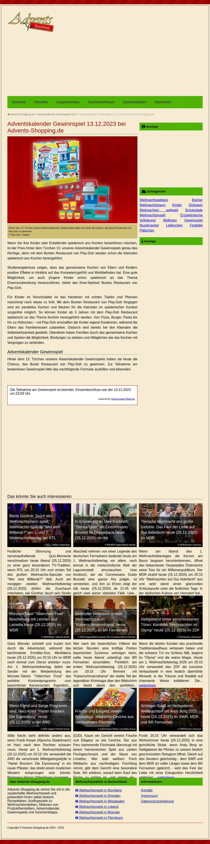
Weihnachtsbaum (152, 205)
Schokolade (194, 210)
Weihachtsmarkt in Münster (97, 812)
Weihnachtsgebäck (154, 200)
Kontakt (146, 790)
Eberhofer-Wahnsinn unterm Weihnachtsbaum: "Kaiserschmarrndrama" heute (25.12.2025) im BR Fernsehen (101, 622)
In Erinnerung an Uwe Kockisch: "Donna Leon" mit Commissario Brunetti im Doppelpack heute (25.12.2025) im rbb (102, 529)
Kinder (177, 205)
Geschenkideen (134, 102)
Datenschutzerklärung (157, 801)
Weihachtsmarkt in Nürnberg (98, 790)
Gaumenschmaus (101, 102)
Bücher (197, 200)
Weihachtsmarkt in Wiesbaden (100, 801)
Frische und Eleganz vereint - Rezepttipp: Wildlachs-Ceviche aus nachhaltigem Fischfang (104, 716)
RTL (49, 545)
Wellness (170, 220)
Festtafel (196, 225)
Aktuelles (41, 102)
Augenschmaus (68, 102)
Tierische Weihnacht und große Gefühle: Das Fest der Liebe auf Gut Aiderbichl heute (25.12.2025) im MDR (169, 529)
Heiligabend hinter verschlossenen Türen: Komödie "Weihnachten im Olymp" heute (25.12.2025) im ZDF (170, 624)
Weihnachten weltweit (159, 210)
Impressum (162, 102)
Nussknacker (149, 225)
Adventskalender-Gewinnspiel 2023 (56, 114)
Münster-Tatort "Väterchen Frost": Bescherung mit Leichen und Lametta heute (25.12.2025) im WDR (37, 622)
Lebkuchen (174, 225)
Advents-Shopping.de (20, 114)
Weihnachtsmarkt (152, 215)
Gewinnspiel (193, 220)
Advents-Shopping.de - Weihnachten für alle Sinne (31, 22)
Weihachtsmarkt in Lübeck (97, 807)
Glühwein (196, 205)
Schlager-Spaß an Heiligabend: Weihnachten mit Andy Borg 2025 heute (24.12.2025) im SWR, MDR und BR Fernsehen (169, 714)
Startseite (19, 102)
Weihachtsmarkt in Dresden (98, 796)
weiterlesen (147, 685)
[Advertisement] (105, 64)
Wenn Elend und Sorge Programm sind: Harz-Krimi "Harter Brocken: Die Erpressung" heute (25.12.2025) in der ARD (38, 714)
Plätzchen (147, 230)
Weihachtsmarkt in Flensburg (99, 818)
